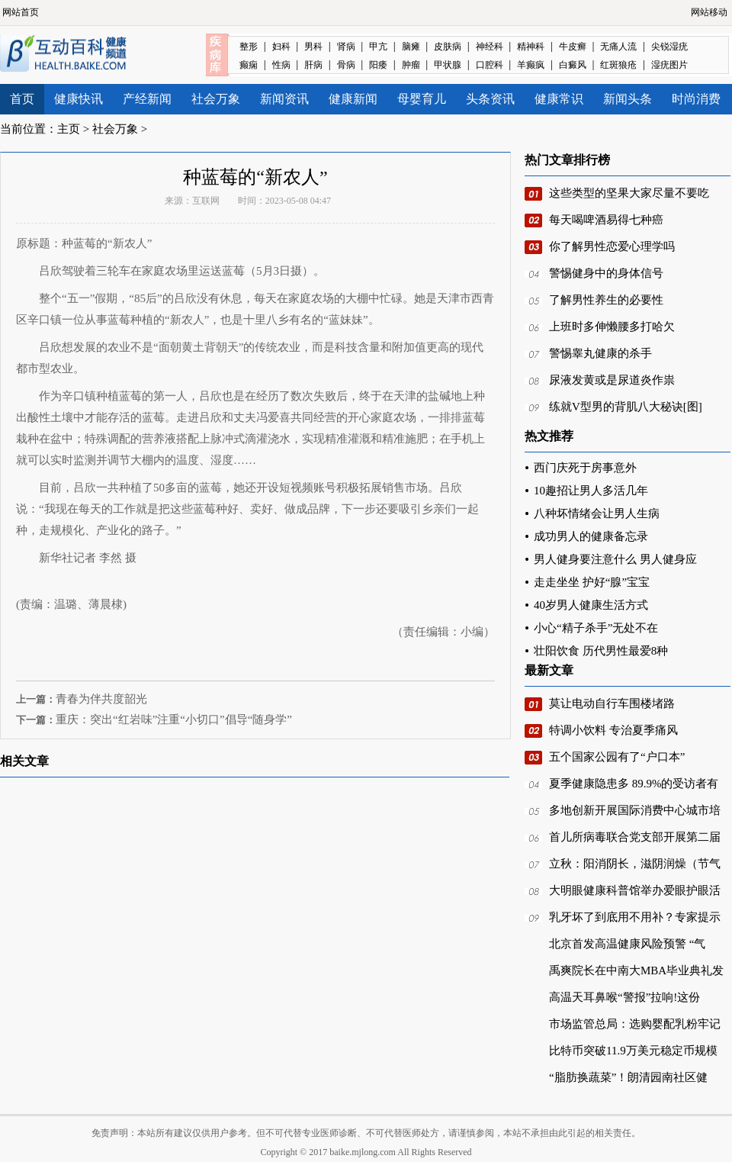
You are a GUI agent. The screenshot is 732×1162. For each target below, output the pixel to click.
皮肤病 (447, 46)
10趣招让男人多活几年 (591, 490)
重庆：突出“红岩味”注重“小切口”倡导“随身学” (174, 719)
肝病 (313, 65)
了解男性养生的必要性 (606, 300)
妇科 (281, 46)
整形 (248, 46)
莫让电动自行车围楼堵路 (612, 703)
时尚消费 (696, 98)
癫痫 (248, 65)
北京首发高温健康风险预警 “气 (627, 944)
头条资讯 (490, 98)
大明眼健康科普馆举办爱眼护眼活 (635, 890)
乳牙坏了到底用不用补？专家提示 (635, 917)
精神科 (530, 46)
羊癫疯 (530, 65)
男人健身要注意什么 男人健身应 (615, 559)
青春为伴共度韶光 (101, 699)
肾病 (346, 46)
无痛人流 (618, 46)
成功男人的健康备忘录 (591, 536)
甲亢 (378, 46)
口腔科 (489, 65)
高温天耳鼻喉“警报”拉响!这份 (624, 997)
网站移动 (709, 12)
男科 (313, 46)
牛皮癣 (572, 46)
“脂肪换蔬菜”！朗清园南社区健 (628, 1077)
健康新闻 (353, 98)
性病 (281, 65)
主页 (68, 129)
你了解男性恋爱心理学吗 (612, 246)
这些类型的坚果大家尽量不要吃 (629, 193)
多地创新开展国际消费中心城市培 (635, 810)
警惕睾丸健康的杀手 (600, 353)
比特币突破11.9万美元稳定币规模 (633, 1051)
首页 (22, 98)
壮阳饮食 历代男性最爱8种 (601, 651)
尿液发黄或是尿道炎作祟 (612, 380)
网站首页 (20, 12)
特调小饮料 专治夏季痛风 (613, 730)
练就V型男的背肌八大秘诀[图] (625, 407)
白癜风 (572, 65)
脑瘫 (411, 46)
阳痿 (378, 65)
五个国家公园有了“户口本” (617, 757)
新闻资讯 (284, 98)
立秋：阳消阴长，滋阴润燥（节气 (635, 864)
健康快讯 (78, 98)
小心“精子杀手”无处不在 (596, 628)
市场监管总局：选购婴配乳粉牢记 (635, 1024)
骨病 (346, 65)
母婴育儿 (421, 98)
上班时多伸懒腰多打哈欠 (612, 326)
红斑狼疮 (618, 65)
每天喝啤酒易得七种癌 (606, 220)
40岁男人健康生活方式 (591, 605)
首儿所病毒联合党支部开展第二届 (635, 837)
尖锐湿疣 (669, 46)
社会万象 (215, 98)
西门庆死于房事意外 (585, 468)
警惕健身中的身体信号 (606, 273)
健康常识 (559, 98)
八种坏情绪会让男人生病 (597, 513)
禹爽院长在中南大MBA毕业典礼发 (636, 970)
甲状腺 (447, 65)
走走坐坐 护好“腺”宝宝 (592, 582)
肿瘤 (411, 65)
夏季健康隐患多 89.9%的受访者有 (634, 783)
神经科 (489, 46)
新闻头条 (627, 98)
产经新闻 (147, 98)
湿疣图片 (669, 65)
